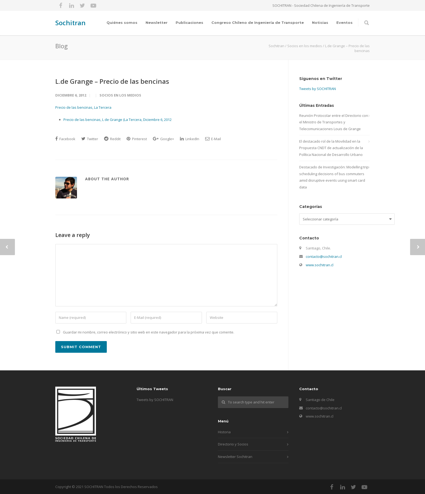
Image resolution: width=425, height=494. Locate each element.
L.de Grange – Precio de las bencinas (112, 81)
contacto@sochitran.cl (324, 256)
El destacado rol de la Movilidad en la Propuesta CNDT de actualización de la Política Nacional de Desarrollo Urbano (331, 148)
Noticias (320, 22)
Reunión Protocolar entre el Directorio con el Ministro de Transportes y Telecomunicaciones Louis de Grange (333, 122)
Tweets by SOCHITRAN (317, 88)
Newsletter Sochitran (235, 456)
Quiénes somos (122, 22)
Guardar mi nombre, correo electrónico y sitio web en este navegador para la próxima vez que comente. (148, 332)
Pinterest (137, 138)
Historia (224, 431)
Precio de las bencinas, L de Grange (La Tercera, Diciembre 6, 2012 (117, 119)
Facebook (65, 138)
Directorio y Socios (233, 444)
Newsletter (157, 22)
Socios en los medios (120, 95)
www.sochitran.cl (319, 264)
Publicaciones (189, 22)
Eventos (344, 22)
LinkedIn (189, 138)
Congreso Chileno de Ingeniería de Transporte (257, 22)
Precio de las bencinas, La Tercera (83, 107)
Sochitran (70, 22)
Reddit (112, 138)
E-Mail (213, 138)
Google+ (163, 138)
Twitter (89, 138)
